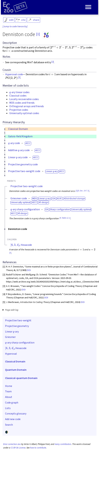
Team (8, 391)
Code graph (11, 402)
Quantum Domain (15, 370)
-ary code (14, 143)
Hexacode (21, 245)
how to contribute (38, 447)
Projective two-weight (18, 320)
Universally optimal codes (24, 113)
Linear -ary (52, 171)
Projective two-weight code (24, 171)
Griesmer (10, 337)
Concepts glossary (15, 413)
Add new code (13, 419)
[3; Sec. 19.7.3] (83, 190)
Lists (8, 408)
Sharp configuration (60, 209)
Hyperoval (11, 354)
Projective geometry (17, 326)
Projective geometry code (23, 164)
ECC (29, 143)
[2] (52, 61)
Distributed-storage (75, 198)
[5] (10, 252)
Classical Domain (18, 129)
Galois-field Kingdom (20, 136)
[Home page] (15, 7)
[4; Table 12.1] (64, 218)
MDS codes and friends (22, 103)
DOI (29, 270)
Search (9, 425)
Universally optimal (20, 202)
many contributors (63, 444)
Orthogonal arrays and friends (26, 106)
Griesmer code (18, 198)
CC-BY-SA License (18, 447)
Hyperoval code (14, 74)
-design (44, 202)
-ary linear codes (19, 92)
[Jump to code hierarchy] (15, 26)
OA (53, 198)
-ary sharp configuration (25, 209)
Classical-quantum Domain (21, 378)
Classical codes (17, 96)
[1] (38, 34)
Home (8, 386)
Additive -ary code (19, 150)
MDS (34, 198)
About (8, 397)
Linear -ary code (18, 157)
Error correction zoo (12, 444)
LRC (60, 198)
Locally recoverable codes (24, 99)
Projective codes (18, 110)
